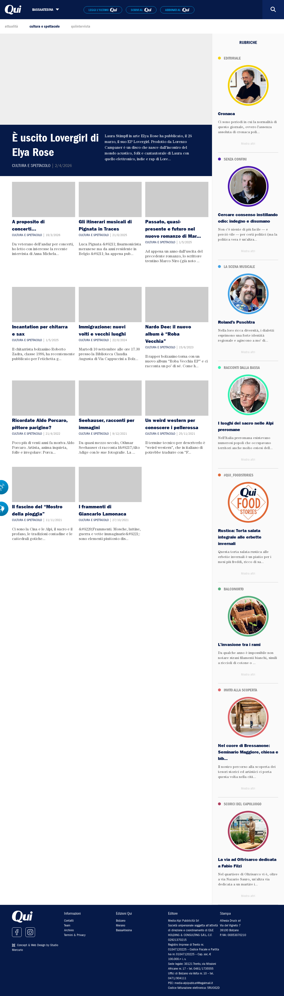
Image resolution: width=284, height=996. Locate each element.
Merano (120, 925)
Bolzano (120, 921)
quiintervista (80, 26)
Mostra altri (248, 144)
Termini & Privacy (74, 935)
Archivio (69, 930)
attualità (11, 26)
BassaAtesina (124, 930)
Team (67, 925)
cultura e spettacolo (45, 26)
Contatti (69, 921)
